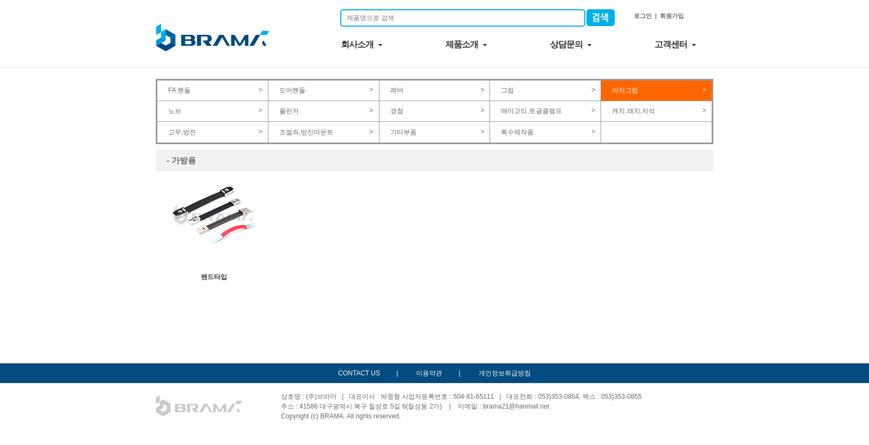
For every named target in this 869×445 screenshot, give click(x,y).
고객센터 (670, 44)
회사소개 (357, 44)
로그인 (643, 16)
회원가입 (672, 16)
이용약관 (429, 373)
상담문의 (566, 44)
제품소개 (461, 44)
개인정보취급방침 (505, 373)
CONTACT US (359, 373)
